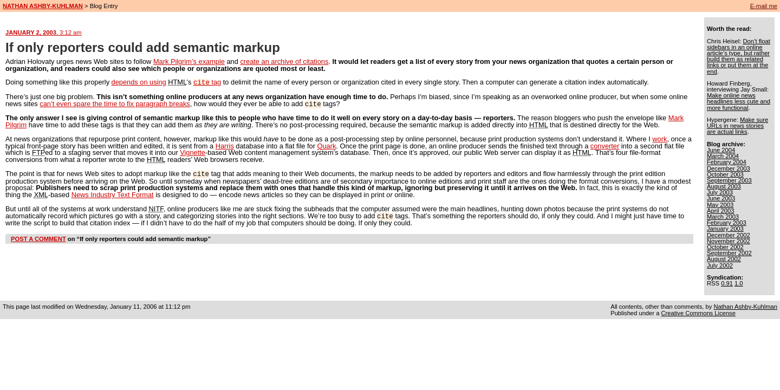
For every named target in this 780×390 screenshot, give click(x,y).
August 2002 (724, 259)
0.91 (727, 283)
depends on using (139, 82)
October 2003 (725, 174)
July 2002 (720, 265)
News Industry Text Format (113, 193)
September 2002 (729, 253)
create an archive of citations (284, 61)
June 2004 (721, 150)
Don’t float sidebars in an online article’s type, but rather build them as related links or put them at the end (738, 56)
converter (604, 145)
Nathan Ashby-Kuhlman (745, 306)
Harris (225, 145)
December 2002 (728, 235)
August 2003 (724, 186)
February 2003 (726, 222)
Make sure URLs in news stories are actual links (737, 125)
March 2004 (723, 156)
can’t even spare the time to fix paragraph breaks (115, 103)
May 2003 (720, 205)
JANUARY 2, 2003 (43, 32)
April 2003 (720, 210)
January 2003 (725, 228)
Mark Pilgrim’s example (189, 61)
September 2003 (729, 180)
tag (207, 82)
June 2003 (721, 198)
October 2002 (725, 247)
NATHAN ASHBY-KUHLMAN (43, 6)
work (659, 138)
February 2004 (726, 162)
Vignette (192, 151)
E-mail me (763, 6)
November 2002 (728, 241)
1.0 (738, 283)
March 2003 (723, 216)
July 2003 (720, 192)
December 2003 (728, 168)
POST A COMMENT (38, 236)
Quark (326, 145)
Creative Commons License (698, 313)
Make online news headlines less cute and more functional (738, 101)
